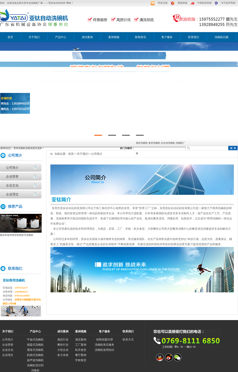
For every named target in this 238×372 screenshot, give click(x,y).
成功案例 (87, 37)
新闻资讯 (140, 37)
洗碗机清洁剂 (35, 365)
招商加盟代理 (104, 339)
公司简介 (12, 167)
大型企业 (62, 349)
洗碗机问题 (221, 37)
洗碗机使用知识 (104, 349)
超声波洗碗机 (35, 360)
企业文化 (12, 185)
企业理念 (12, 194)
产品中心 (60, 37)
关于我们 (34, 37)
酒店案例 (80, 339)
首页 (10, 37)
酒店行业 (62, 339)
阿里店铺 (162, 3)
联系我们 (193, 37)
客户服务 (167, 37)
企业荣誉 (12, 176)
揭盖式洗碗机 (35, 344)
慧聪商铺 (182, 3)
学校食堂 (80, 360)
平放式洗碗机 (35, 339)
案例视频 (113, 37)
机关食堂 (80, 349)
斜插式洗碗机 (35, 355)
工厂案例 (80, 344)
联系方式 (128, 339)
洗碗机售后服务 (104, 344)
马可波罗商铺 (228, 3)
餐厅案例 (80, 355)
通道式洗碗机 (35, 349)
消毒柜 (35, 370)
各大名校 (62, 355)
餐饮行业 (62, 344)
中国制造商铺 (204, 3)
